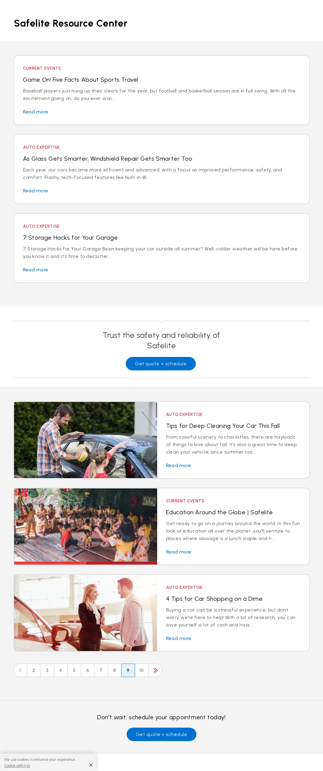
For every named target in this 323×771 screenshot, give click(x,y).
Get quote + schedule (160, 364)
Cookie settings (17, 765)
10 (141, 670)
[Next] (155, 670)
